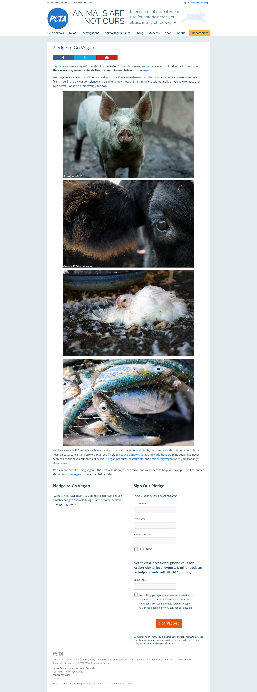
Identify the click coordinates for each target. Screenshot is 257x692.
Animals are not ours (98, 17)
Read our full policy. (100, 663)
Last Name (139, 518)
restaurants (136, 459)
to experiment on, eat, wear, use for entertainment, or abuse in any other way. (155, 17)
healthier (141, 450)
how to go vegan (71, 474)
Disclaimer (74, 659)
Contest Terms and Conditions (113, 659)
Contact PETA (59, 659)
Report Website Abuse (63, 663)
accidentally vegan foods (165, 459)
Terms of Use (169, 659)
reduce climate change (133, 454)
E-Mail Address (142, 534)
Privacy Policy (88, 659)
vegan (146, 70)
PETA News (146, 548)
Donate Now (185, 659)
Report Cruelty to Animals (196, 3)
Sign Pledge (169, 623)
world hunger (161, 454)
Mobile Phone (141, 580)
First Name (140, 503)
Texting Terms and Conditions (145, 659)
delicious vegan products (112, 459)
